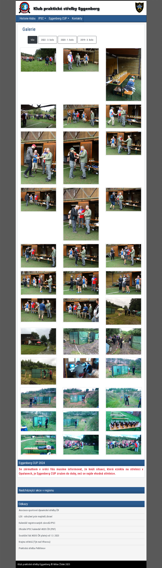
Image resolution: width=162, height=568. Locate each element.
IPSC (41, 18)
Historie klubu (27, 18)
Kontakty (77, 18)
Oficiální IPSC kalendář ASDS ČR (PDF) (37, 529)
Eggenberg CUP (58, 18)
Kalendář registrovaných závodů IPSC (37, 522)
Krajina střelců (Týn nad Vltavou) (34, 541)
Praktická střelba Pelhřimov (32, 548)
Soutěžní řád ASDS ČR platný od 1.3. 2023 (39, 535)
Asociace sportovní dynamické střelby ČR (39, 510)
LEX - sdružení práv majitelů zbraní (35, 516)
